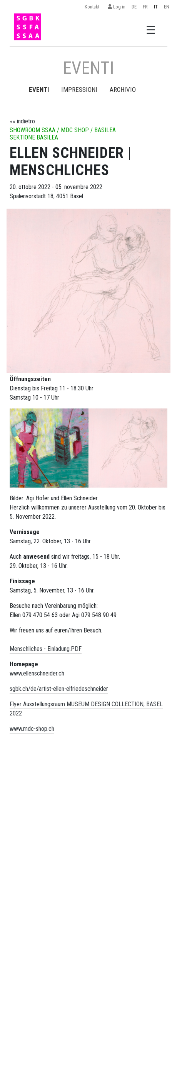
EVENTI (39, 89)
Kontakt (93, 7)
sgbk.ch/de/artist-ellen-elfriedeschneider (59, 688)
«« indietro (22, 121)
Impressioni (79, 89)
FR (145, 7)
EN (166, 7)
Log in (116, 7)
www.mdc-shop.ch (32, 728)
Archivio (123, 89)
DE (134, 7)
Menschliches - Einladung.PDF (46, 648)
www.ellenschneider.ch (37, 673)
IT (156, 7)
